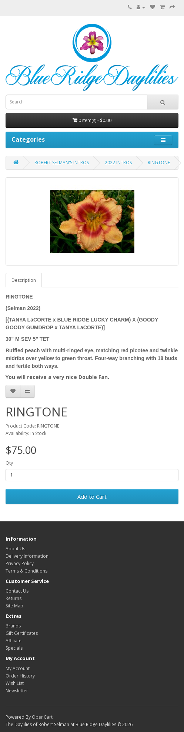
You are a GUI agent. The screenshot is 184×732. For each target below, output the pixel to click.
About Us (15, 548)
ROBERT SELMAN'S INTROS (61, 162)
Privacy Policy (20, 563)
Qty (9, 463)
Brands (13, 626)
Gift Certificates (22, 633)
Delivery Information (27, 556)
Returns (13, 598)
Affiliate (13, 640)
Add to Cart (92, 496)
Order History (20, 676)
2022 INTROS (118, 162)
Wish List (15, 683)
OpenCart (42, 717)
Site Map (14, 606)
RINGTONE (159, 162)
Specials (14, 648)
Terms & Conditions (26, 571)
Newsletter (17, 691)
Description (23, 280)
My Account (18, 668)
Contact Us (17, 591)
